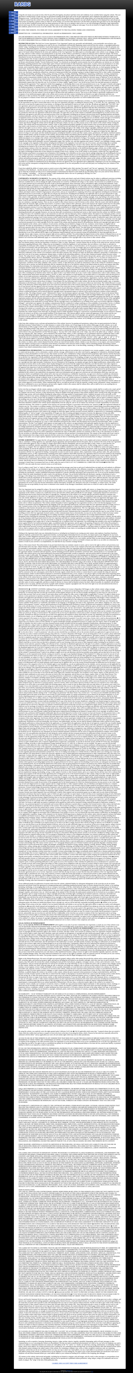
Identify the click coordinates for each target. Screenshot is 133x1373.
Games (13, 24)
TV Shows (13, 21)
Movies (13, 15)
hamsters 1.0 (69, 1370)
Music (13, 26)
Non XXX (13, 32)
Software (13, 29)
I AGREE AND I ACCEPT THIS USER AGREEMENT (70, 1363)
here (92, 1371)
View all (13, 12)
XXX (13, 18)
